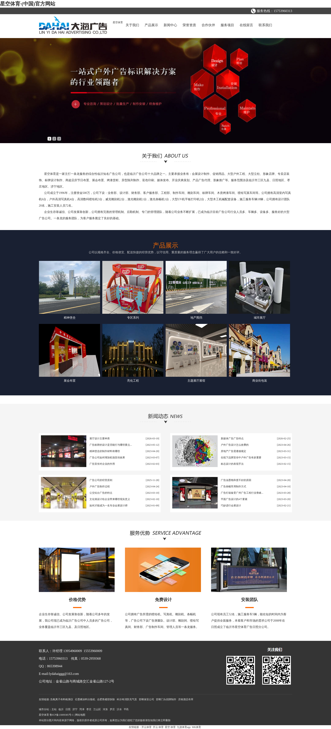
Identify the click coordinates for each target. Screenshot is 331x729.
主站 (54, 709)
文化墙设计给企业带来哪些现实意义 (110, 499)
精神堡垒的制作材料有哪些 (105, 451)
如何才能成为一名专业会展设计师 (109, 505)
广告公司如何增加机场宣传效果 (107, 457)
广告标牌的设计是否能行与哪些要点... (111, 444)
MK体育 (196, 727)
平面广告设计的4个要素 (234, 499)
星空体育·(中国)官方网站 (27, 4)
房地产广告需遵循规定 (233, 451)
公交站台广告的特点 (101, 492)
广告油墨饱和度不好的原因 (236, 480)
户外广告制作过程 (100, 486)
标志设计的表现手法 (232, 463)
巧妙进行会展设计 (231, 505)
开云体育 (146, 727)
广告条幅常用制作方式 (233, 486)
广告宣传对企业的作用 (102, 463)
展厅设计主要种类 (100, 438)
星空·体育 (170, 727)
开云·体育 (158, 727)
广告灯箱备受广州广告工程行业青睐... (242, 492)
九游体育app (184, 727)
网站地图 (80, 714)
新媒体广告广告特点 (232, 438)
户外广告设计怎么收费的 (235, 444)
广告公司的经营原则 (101, 480)
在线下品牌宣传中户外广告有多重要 (241, 457)
